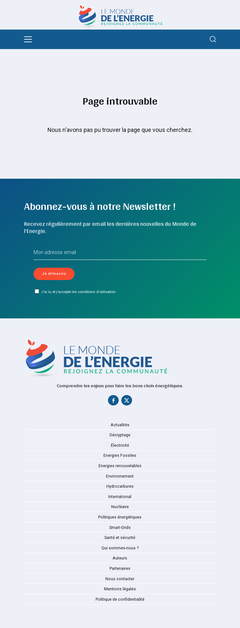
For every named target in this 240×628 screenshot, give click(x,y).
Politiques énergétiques (119, 517)
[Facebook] (113, 402)
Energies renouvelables (120, 466)
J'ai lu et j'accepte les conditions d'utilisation (75, 291)
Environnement (120, 476)
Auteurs (120, 558)
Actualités (120, 425)
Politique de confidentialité (120, 599)
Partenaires (120, 568)
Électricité (120, 445)
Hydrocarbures (120, 486)
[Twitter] (126, 402)
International (119, 496)
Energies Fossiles (119, 455)
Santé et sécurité (119, 537)
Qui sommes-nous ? (120, 548)
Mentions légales (120, 589)
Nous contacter (119, 579)
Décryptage (120, 435)
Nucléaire (120, 507)
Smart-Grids (120, 527)
